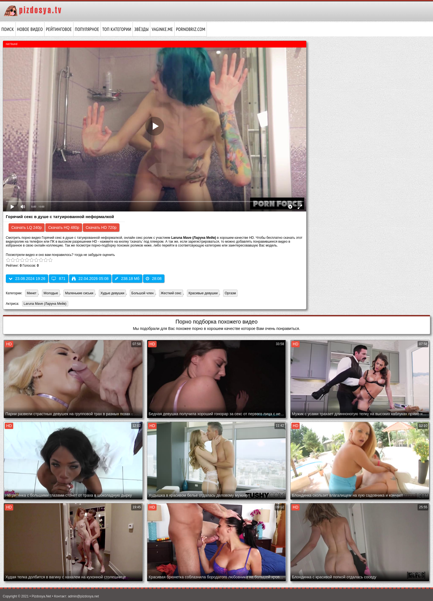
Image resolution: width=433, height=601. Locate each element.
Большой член (142, 293)
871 (58, 278)
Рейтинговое (59, 29)
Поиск (7, 29)
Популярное (87, 29)
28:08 (154, 278)
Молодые (51, 293)
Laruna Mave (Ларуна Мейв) (44, 304)
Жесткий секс (171, 293)
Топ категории (116, 29)
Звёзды (141, 29)
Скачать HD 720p (101, 227)
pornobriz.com (190, 29)
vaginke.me (162, 29)
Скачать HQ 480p (63, 227)
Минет (31, 293)
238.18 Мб (127, 278)
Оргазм (230, 293)
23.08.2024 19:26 (27, 278)
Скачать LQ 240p (26, 227)
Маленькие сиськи (79, 293)
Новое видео (30, 29)
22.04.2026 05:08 (90, 278)
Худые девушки (112, 293)
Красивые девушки (203, 293)
